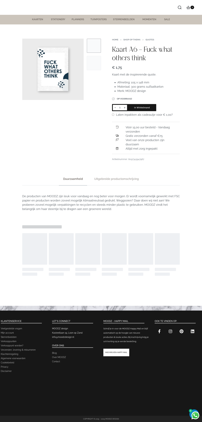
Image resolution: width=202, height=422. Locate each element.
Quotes (150, 39)
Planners (78, 19)
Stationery (58, 19)
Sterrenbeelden (124, 19)
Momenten (150, 19)
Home (115, 39)
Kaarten (38, 19)
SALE (167, 19)
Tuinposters (98, 19)
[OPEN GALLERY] (53, 69)
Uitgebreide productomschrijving (116, 178)
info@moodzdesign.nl (63, 337)
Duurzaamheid (73, 178)
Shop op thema (131, 39)
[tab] (73, 178)
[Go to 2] (94, 63)
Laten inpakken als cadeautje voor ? (142, 114)
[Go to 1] (94, 46)
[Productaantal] (120, 107)
